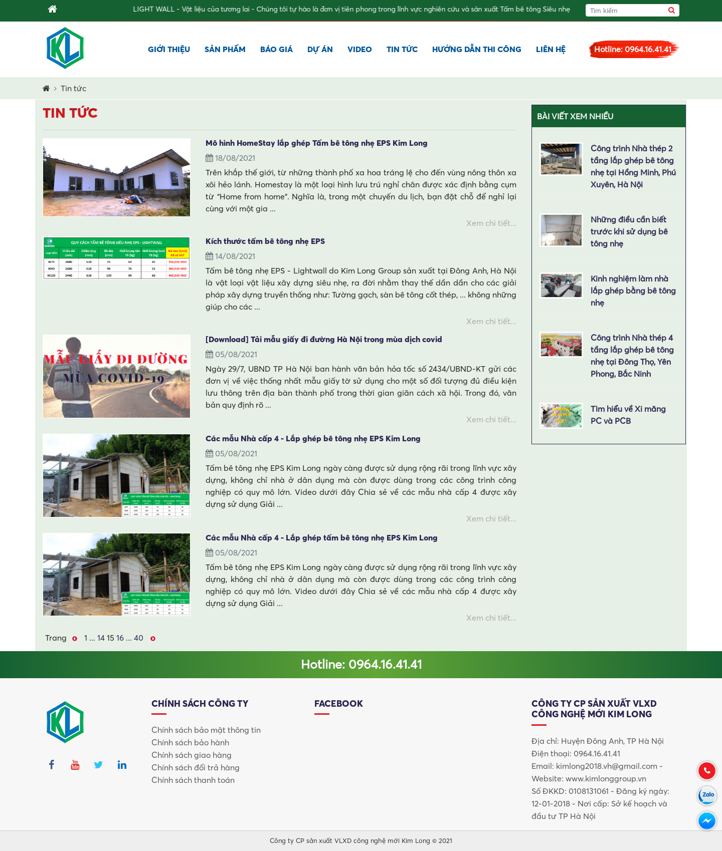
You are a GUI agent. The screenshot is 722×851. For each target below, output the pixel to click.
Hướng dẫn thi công (476, 49)
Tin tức (402, 49)
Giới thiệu (169, 49)
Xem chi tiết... (491, 223)
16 (120, 638)
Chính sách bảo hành (190, 742)
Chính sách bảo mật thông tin (206, 730)
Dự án (320, 49)
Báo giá (276, 49)
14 (101, 638)
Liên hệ (551, 49)
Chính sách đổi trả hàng (195, 767)
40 (138, 638)
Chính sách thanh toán (193, 780)
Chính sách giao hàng (191, 755)
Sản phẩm (225, 49)
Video (359, 49)
